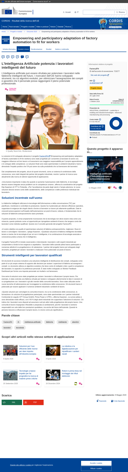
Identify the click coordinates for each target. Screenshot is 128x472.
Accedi (67, 12)
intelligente (62, 322)
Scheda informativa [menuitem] (9, 49)
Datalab (60, 27)
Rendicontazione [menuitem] (36, 49)
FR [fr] (17, 56)
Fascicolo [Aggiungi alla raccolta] (101, 400)
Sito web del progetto (99, 75)
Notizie (53, 27)
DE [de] (3, 56)
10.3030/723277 (95, 83)
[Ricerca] (120, 12)
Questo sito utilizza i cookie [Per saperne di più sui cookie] (20, 465)
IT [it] (22, 56)
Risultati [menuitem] (48, 49)
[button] (76, 12)
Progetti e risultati (27, 27)
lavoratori (7, 327)
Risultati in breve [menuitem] (23, 49)
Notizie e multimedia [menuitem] (62, 49)
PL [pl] (27, 56)
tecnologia (20, 327)
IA (18, 322)
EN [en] (8, 56)
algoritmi (75, 322)
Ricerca (68, 27)
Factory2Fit (44, 156)
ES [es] (13, 56)
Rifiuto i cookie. (96, 468)
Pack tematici (14, 27)
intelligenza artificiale (33, 322)
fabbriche (49, 322)
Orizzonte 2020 (32, 31)
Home (5, 27)
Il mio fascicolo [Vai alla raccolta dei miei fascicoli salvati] (118, 401)
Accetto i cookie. (96, 463)
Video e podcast (42, 27)
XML (13, 402)
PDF (35, 402)
